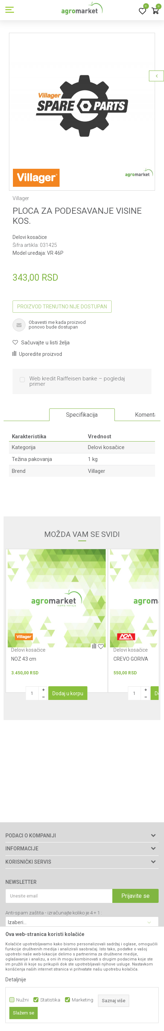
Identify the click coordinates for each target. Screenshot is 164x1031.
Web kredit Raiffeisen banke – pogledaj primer (77, 381)
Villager (96, 471)
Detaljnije (15, 979)
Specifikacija (82, 414)
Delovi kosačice (30, 237)
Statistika (50, 1000)
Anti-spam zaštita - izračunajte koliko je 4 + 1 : (53, 912)
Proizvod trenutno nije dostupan (62, 306)
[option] (82, 106)
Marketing (82, 1000)
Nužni (22, 1000)
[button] (41, 343)
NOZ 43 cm (23, 658)
